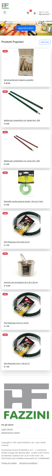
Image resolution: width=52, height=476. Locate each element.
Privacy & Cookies (9, 463)
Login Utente (7, 429)
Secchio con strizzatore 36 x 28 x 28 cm (21, 282)
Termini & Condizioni (28, 463)
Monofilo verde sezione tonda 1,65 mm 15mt (23, 201)
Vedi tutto (45, 42)
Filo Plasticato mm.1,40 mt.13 (17, 363)
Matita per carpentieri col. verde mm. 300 (22, 120)
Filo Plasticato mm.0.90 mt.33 (17, 242)
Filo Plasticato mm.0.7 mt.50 (16, 323)
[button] (4, 28)
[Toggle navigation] (4, 12)
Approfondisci (26, 28)
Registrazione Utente (10, 432)
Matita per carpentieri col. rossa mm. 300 (22, 161)
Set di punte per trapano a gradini (18, 80)
